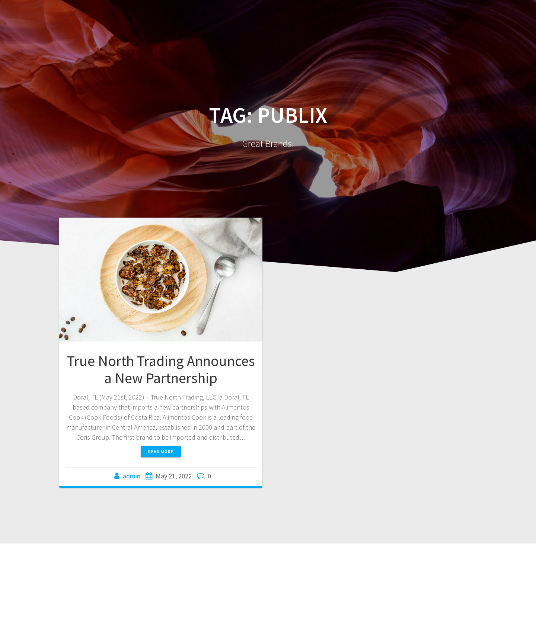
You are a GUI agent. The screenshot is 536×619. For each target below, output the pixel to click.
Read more (160, 451)
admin (131, 476)
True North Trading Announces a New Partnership (161, 369)
